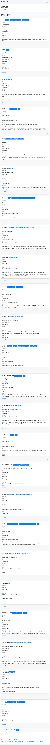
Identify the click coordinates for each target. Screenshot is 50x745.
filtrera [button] (3, 9)
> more (4, 43)
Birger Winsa (18, 741)
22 (11, 729)
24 (18, 729)
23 (14, 729)
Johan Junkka (14, 739)
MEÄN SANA (5, 2)
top (2, 743)
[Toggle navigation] (47, 2)
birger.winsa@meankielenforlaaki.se (34, 741)
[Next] (2, 730)
